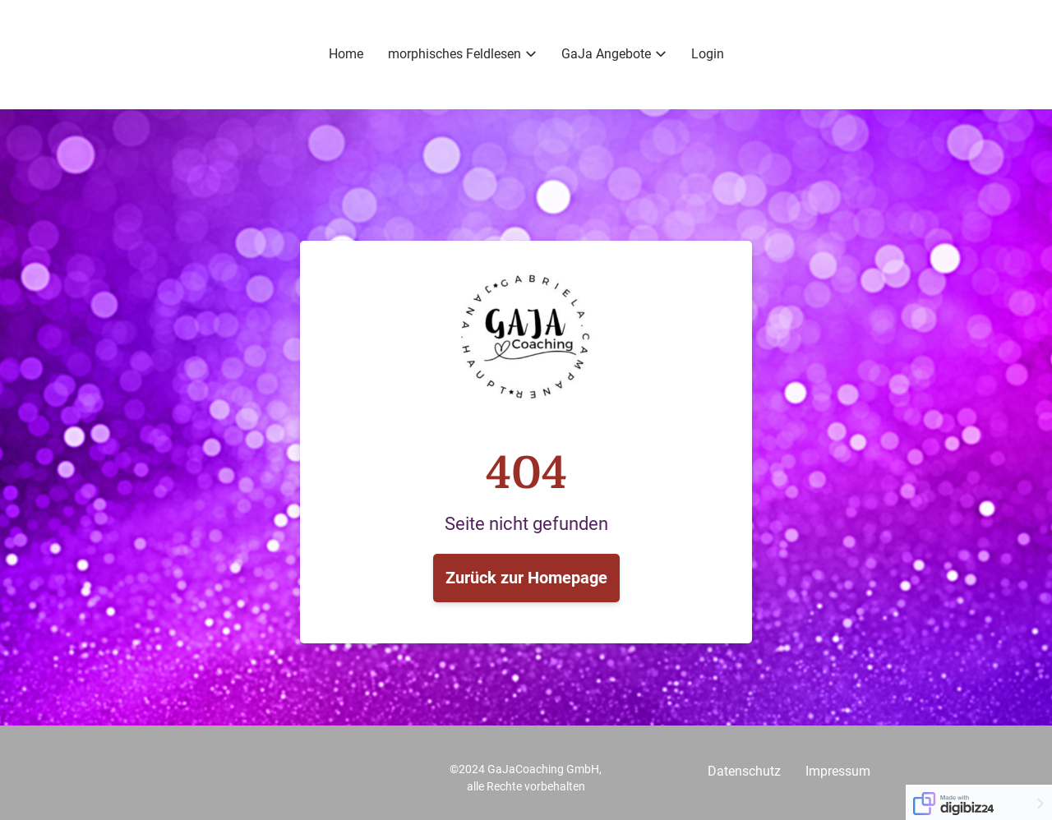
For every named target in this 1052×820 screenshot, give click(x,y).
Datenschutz (744, 771)
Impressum (837, 771)
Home (346, 54)
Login (707, 54)
